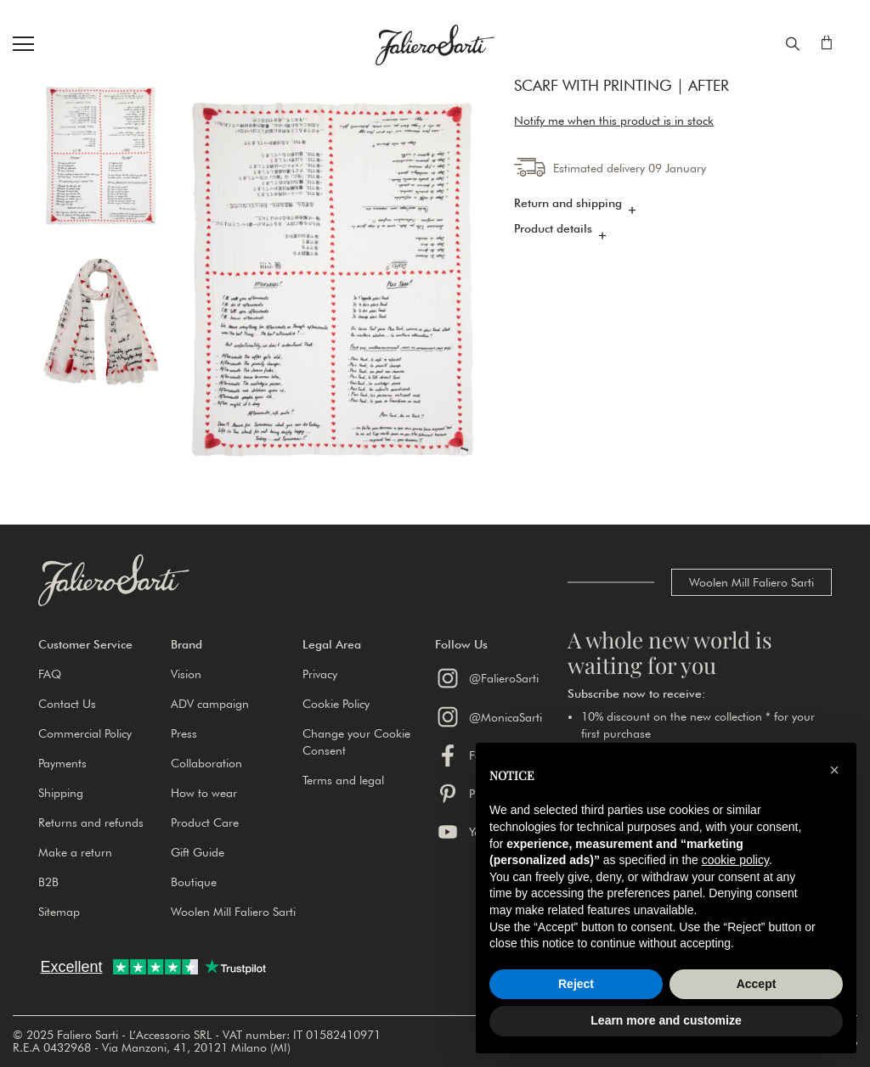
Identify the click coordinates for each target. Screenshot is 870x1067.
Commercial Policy (85, 733)
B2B (48, 882)
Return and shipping (568, 204)
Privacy (319, 674)
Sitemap (59, 911)
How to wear (204, 793)
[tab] (673, 209)
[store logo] (435, 45)
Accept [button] (757, 984)
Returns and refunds (91, 822)
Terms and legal (343, 780)
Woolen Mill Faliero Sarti (751, 582)
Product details (553, 230)
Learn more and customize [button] (665, 1020)
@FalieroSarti (487, 678)
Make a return (75, 852)
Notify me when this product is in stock (614, 123)
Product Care (205, 822)
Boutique (194, 882)
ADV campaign (210, 703)
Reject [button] (576, 984)
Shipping (60, 793)
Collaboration (206, 763)
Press (184, 733)
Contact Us (67, 703)
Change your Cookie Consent (356, 742)
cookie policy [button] (735, 860)
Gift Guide (197, 852)
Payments (62, 763)
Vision (186, 674)
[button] (104, 644)
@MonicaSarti (488, 716)
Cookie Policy (336, 703)
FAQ (49, 674)
